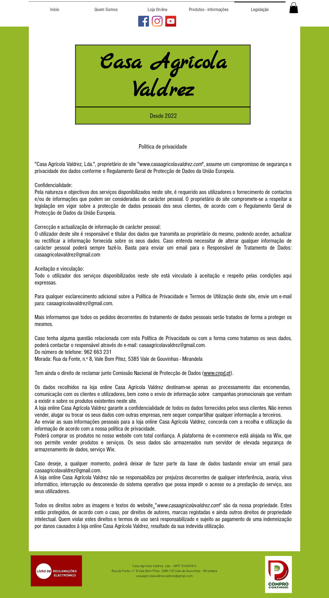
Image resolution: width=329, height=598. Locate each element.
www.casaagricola (158, 164)
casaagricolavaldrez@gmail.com (79, 303)
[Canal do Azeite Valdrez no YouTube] (170, 21)
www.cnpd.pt (217, 373)
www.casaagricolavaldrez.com (188, 505)
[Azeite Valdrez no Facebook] (143, 21)
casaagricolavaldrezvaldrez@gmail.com (164, 576)
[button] (293, 7)
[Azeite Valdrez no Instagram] (157, 21)
